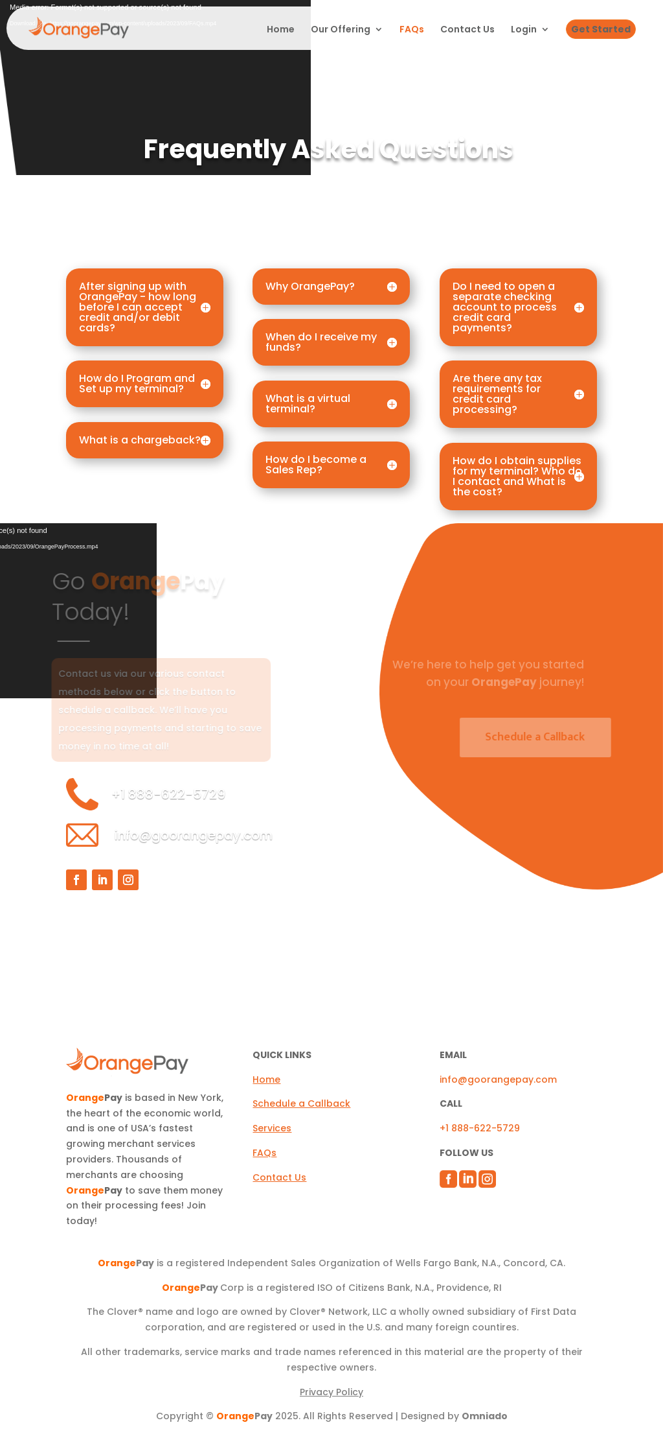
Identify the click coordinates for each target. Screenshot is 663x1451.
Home (281, 30)
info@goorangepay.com (194, 835)
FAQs (411, 30)
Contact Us (467, 30)
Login (524, 30)
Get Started (601, 29)
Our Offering (340, 30)
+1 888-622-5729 (480, 1128)
